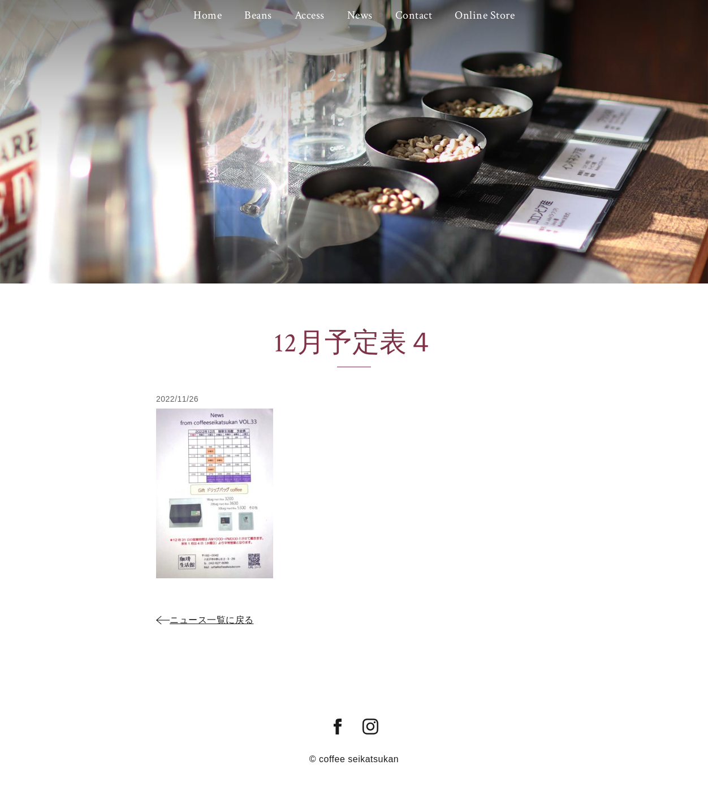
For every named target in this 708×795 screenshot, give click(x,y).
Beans (258, 15)
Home (207, 15)
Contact (414, 15)
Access (310, 15)
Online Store (485, 15)
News (360, 15)
